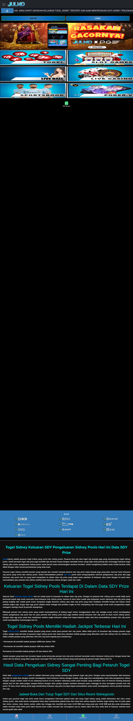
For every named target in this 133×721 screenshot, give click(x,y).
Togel (5, 559)
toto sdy (67, 575)
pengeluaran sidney (20, 675)
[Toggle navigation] (4, 4)
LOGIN (97, 18)
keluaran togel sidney (24, 596)
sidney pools (13, 631)
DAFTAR (33, 18)
